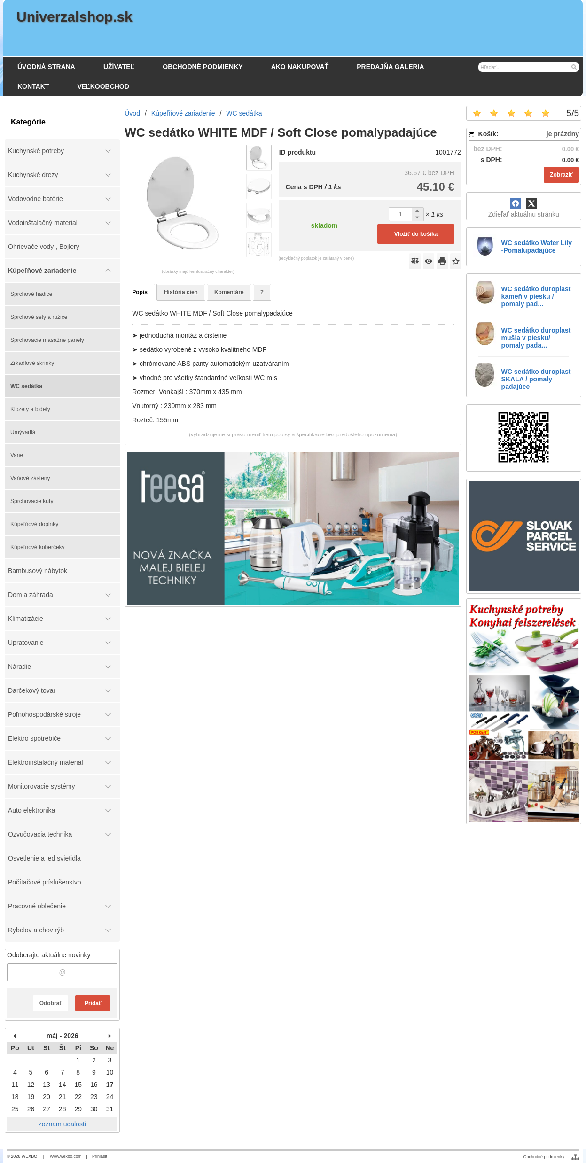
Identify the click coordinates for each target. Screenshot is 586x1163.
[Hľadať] (573, 66)
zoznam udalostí (62, 1124)
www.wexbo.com (66, 1156)
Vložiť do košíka (416, 234)
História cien (181, 292)
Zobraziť (561, 174)
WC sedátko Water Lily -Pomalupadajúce (536, 246)
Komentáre (229, 292)
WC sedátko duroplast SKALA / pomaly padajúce (536, 379)
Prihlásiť (100, 1156)
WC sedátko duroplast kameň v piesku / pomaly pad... (536, 296)
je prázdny (563, 134)
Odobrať (50, 1003)
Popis (140, 292)
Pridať (93, 1003)
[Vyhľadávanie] (529, 67)
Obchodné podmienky (543, 1157)
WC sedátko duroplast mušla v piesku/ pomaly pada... (536, 337)
